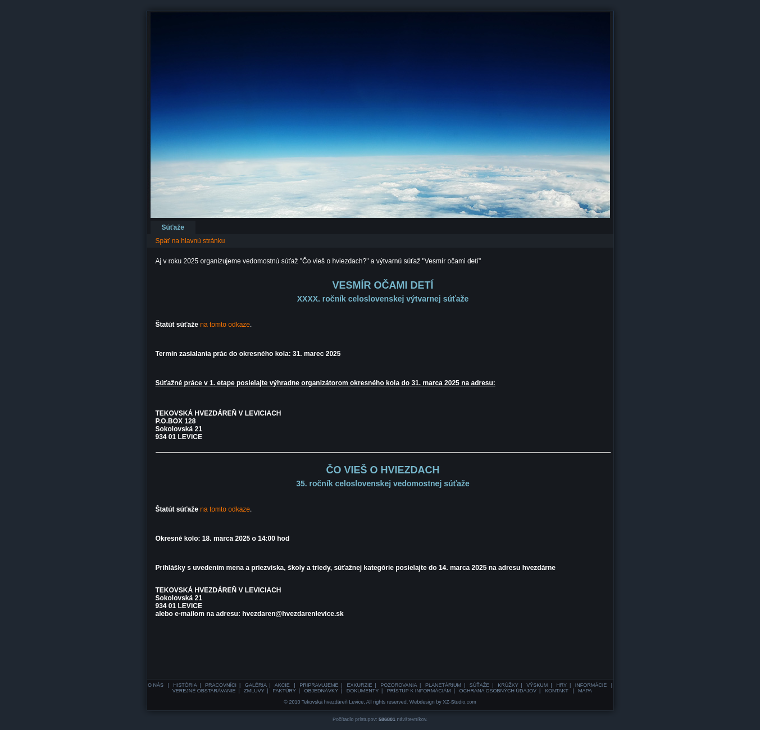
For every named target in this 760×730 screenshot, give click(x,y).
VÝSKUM (537, 685)
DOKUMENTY (363, 691)
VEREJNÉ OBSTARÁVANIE (204, 691)
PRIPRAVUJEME (318, 685)
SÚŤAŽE (480, 685)
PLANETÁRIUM (443, 685)
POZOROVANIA (398, 685)
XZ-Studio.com (459, 702)
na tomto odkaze (225, 324)
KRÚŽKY (508, 685)
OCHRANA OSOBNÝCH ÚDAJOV (498, 691)
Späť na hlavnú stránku (190, 241)
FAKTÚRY (283, 691)
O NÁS (156, 685)
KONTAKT (557, 691)
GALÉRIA (256, 685)
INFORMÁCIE (591, 685)
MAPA (585, 691)
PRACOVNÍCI (220, 685)
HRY (561, 685)
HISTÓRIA (185, 685)
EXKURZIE (359, 685)
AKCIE (283, 685)
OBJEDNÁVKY (321, 691)
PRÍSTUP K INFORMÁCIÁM (419, 691)
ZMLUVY (254, 691)
